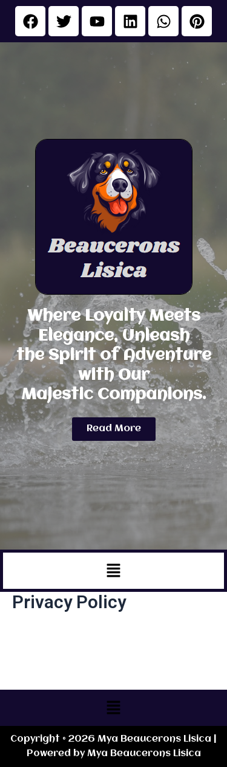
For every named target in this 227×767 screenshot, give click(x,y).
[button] (113, 571)
